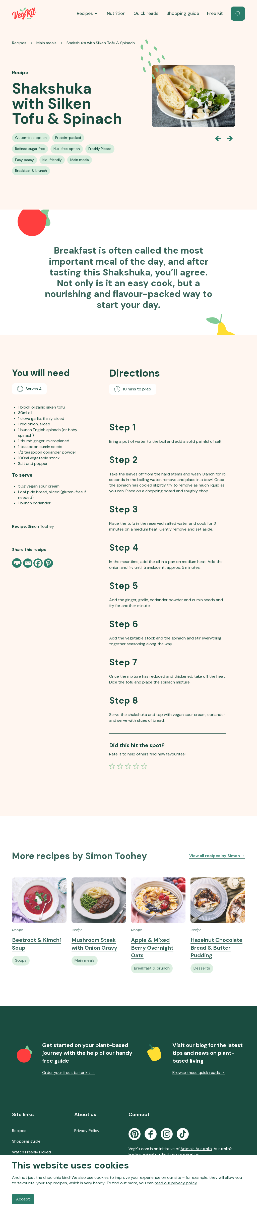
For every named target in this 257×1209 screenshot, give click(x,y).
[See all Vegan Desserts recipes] (201, 975)
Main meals (46, 43)
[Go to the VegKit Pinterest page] (134, 1137)
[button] (238, 14)
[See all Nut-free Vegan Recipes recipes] (66, 148)
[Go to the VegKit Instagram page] (167, 1137)
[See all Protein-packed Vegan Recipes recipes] (68, 137)
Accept (23, 1199)
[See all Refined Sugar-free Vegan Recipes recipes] (30, 148)
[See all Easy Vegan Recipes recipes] (24, 160)
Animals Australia (196, 1152)
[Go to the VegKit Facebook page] (151, 1137)
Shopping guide (182, 13)
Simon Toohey (41, 525)
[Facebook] (38, 561)
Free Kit (215, 13)
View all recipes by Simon (217, 862)
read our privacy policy (176, 1183)
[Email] (27, 561)
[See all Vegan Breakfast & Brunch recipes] (31, 170)
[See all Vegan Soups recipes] (21, 967)
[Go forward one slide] (230, 138)
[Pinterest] (48, 561)
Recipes (88, 13)
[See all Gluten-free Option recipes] (31, 137)
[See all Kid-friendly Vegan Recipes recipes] (52, 160)
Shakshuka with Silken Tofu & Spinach (101, 43)
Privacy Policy (86, 1134)
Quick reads (146, 13)
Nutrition (116, 13)
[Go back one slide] (218, 138)
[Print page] (17, 561)
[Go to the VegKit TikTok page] (183, 1137)
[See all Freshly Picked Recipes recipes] (99, 148)
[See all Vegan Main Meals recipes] (79, 160)
